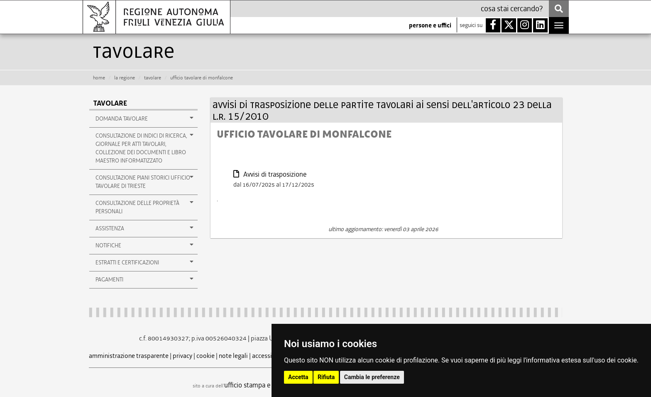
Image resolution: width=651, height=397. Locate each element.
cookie (205, 355)
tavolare (152, 77)
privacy (182, 355)
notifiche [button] (144, 245)
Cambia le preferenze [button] (372, 377)
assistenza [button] (144, 228)
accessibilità (269, 355)
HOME (99, 77)
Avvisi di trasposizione (269, 174)
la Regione (124, 77)
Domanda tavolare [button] (144, 118)
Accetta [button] (298, 377)
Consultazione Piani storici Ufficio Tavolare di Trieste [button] (144, 182)
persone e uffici (430, 25)
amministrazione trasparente (129, 355)
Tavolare (110, 103)
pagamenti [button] (144, 279)
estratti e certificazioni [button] (144, 262)
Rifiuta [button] (326, 377)
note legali (233, 355)
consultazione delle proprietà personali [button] (144, 207)
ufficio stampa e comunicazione (269, 385)
